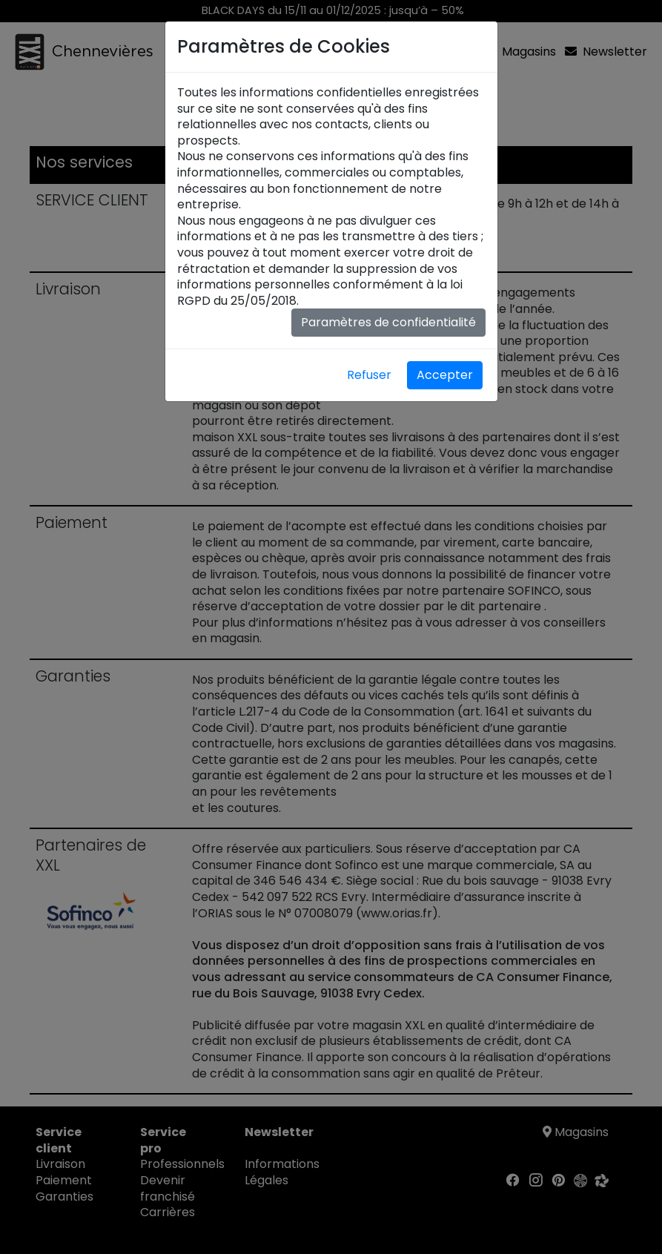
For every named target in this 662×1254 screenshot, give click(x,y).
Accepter (445, 374)
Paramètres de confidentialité (388, 322)
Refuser (369, 374)
